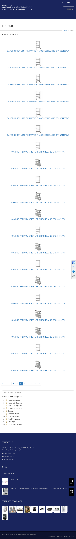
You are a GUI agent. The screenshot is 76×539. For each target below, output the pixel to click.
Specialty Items (12, 413)
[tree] (38, 412)
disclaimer (33, 534)
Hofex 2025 (14, 479)
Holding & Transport (13, 408)
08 (71, 492)
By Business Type (12, 400)
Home (65, 30)
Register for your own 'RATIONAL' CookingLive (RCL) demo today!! (38, 489)
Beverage (10, 421)
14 (71, 482)
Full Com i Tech (69, 536)
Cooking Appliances (13, 424)
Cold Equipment (12, 416)
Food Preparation (12, 419)
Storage (9, 411)
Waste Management (13, 405)
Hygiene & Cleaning (13, 403)
